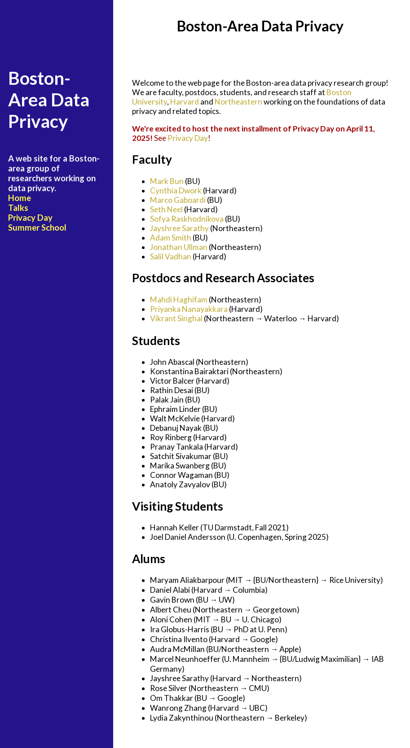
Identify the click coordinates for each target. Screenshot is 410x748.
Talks (18, 208)
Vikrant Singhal (176, 318)
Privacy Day (30, 218)
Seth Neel (166, 209)
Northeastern (238, 101)
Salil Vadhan (170, 256)
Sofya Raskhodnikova (187, 218)
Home (19, 198)
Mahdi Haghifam (178, 299)
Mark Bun (167, 181)
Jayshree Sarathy (179, 228)
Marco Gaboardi (178, 200)
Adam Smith (170, 237)
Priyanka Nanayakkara (189, 309)
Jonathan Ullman (178, 247)
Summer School (37, 227)
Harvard (184, 101)
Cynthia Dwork (176, 190)
